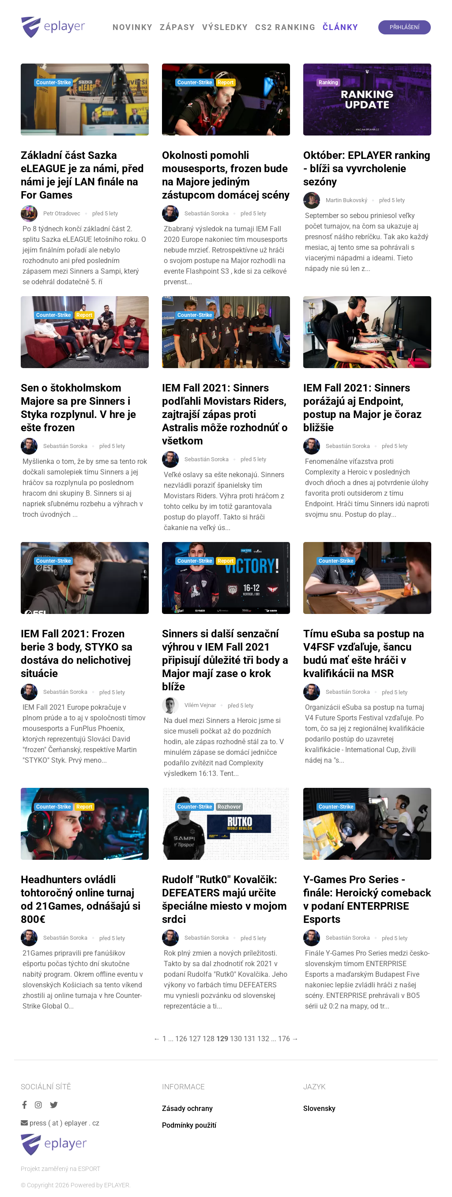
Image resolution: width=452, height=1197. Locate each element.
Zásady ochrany (187, 1108)
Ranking (328, 82)
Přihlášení (404, 27)
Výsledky (225, 27)
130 (236, 1039)
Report (226, 82)
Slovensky (319, 1108)
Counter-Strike (53, 82)
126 (181, 1039)
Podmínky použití (189, 1125)
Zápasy (177, 27)
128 (209, 1039)
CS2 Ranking (285, 27)
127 (195, 1039)
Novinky (133, 27)
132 (263, 1039)
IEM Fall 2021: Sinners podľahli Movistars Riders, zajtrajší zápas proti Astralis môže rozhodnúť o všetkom (225, 414)
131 (250, 1039)
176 (284, 1039)
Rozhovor (229, 807)
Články (340, 27)
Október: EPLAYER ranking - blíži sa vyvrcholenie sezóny (366, 168)
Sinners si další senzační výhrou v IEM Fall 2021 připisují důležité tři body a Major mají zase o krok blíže (225, 660)
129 (222, 1039)
